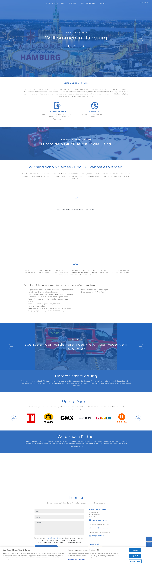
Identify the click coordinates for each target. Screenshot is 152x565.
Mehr (76, 46)
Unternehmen (52, 3)
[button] (11, 38)
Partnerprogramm (76, 446)
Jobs (63, 3)
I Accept (135, 550)
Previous (13, 418)
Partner (72, 3)
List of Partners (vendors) (76, 559)
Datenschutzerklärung (54, 538)
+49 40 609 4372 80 (99, 520)
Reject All (135, 556)
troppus (95, 528)
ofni (93, 536)
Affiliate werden (87, 3)
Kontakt (102, 3)
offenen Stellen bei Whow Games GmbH (74, 209)
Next (138, 418)
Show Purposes (135, 561)
